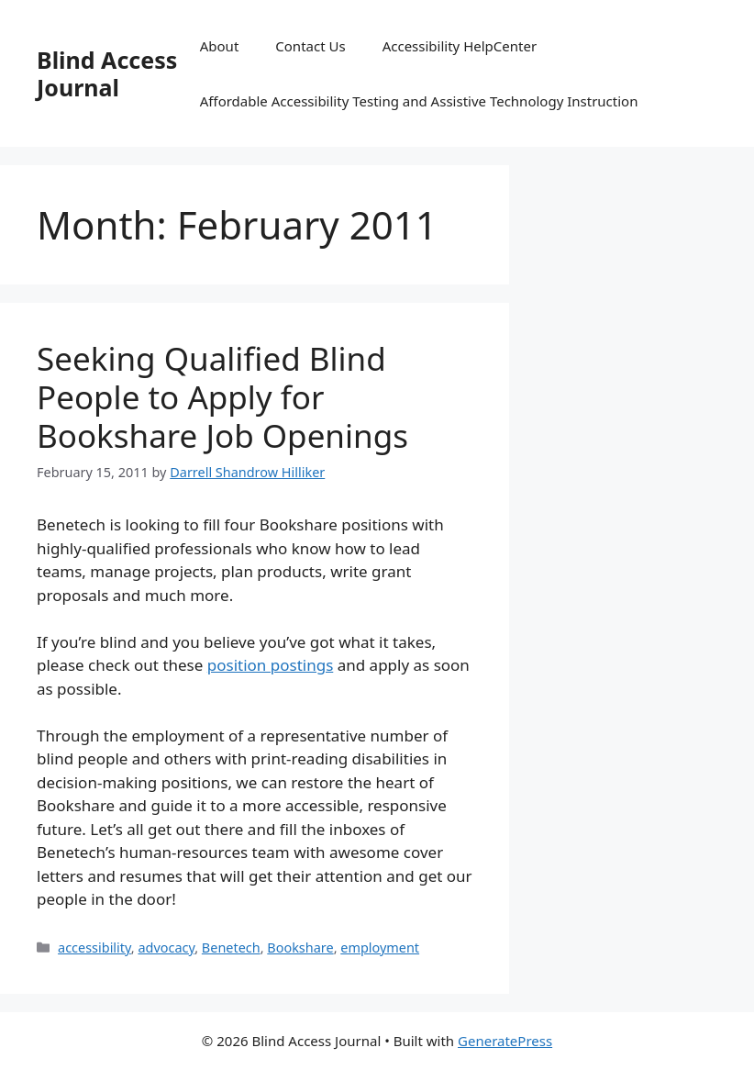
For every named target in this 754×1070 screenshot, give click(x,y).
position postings (270, 664)
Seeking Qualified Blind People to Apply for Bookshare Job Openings (222, 397)
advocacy (166, 947)
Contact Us (310, 46)
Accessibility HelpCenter (460, 46)
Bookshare (300, 947)
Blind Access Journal (107, 73)
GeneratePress (505, 1040)
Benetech (231, 947)
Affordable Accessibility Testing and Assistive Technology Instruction (419, 101)
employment (379, 947)
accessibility (94, 947)
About (219, 46)
